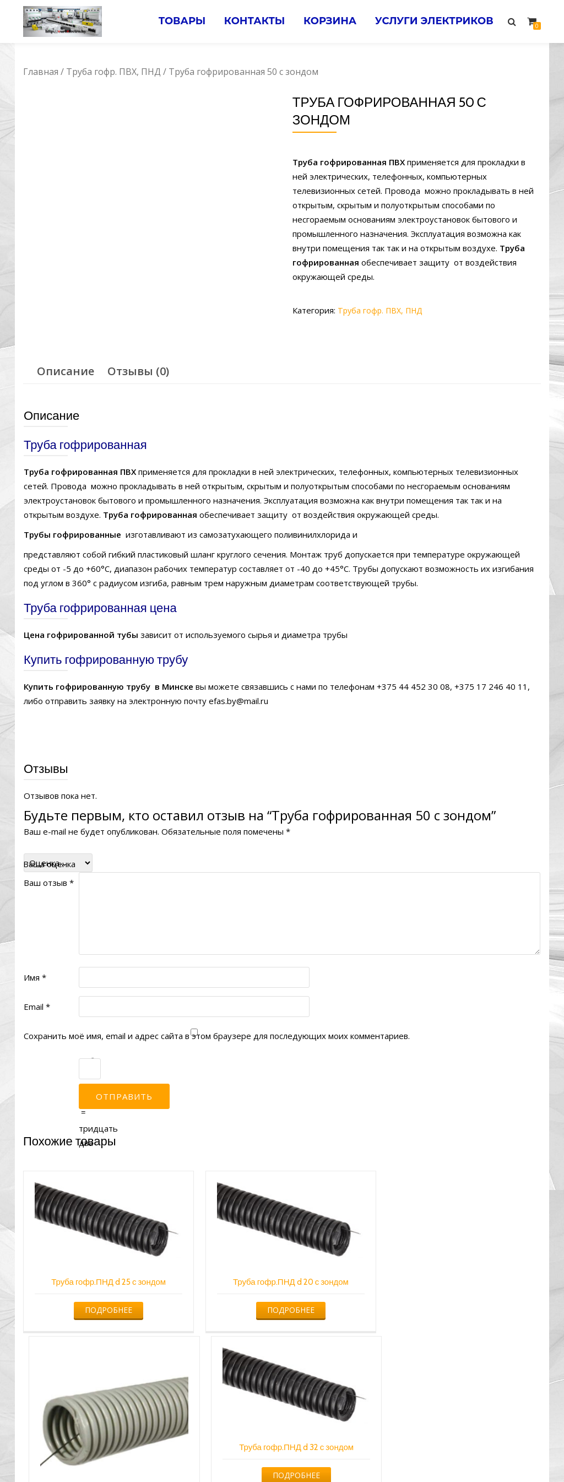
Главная (40, 72)
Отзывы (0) (138, 346)
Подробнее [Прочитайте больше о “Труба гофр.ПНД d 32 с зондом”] (478, 1271)
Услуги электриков (432, 21)
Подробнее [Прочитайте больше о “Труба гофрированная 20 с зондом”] (346, 1315)
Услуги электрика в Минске (200, 1452)
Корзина (323, 21)
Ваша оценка (49, 839)
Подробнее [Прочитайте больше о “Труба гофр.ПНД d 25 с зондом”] (82, 1271)
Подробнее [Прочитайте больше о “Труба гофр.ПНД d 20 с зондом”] (214, 1271)
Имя (35, 952)
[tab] (65, 346)
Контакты (244, 21)
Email (37, 981)
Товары (168, 21)
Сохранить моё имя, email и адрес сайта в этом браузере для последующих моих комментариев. (217, 1010)
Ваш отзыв (49, 857)
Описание (65, 346)
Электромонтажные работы (361, 1452)
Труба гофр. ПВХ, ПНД (113, 72)
